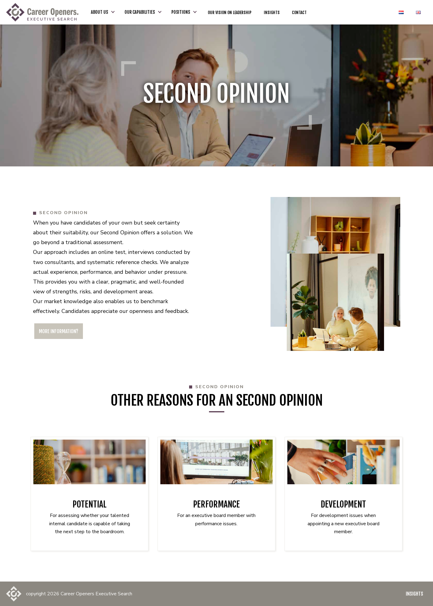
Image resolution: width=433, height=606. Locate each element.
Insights (414, 594)
